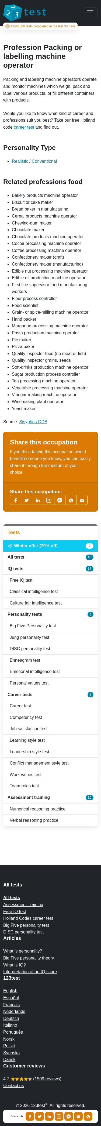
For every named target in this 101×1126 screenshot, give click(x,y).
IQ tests (50, 568)
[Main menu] (90, 13)
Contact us (13, 1085)
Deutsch (11, 1018)
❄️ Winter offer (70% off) (50, 546)
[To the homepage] (24, 13)
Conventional (44, 161)
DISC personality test (30, 648)
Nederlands (14, 1011)
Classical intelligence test (34, 591)
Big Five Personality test (33, 626)
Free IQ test (21, 580)
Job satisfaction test (29, 728)
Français (11, 1004)
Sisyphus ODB (33, 421)
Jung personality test (29, 637)
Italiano (10, 1025)
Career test (20, 706)
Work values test (25, 774)
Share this (17, 1116)
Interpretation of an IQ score (30, 971)
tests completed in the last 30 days (40, 26)
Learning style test (27, 740)
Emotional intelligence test (35, 671)
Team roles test (24, 786)
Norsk (9, 1039)
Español (11, 997)
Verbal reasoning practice (34, 820)
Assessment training (50, 797)
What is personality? (22, 951)
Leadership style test (29, 752)
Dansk (9, 1059)
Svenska (11, 1053)
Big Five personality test (26, 925)
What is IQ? (14, 965)
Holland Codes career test (28, 918)
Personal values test (29, 683)
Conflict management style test (39, 763)
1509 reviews (47, 1079)
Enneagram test (25, 660)
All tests (50, 557)
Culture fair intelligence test (36, 603)
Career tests (50, 694)
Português (13, 1032)
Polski (9, 1046)
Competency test (26, 717)
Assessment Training (23, 904)
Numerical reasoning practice (37, 809)
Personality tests (50, 614)
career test (24, 127)
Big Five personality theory (28, 958)
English (10, 991)
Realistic (20, 161)
